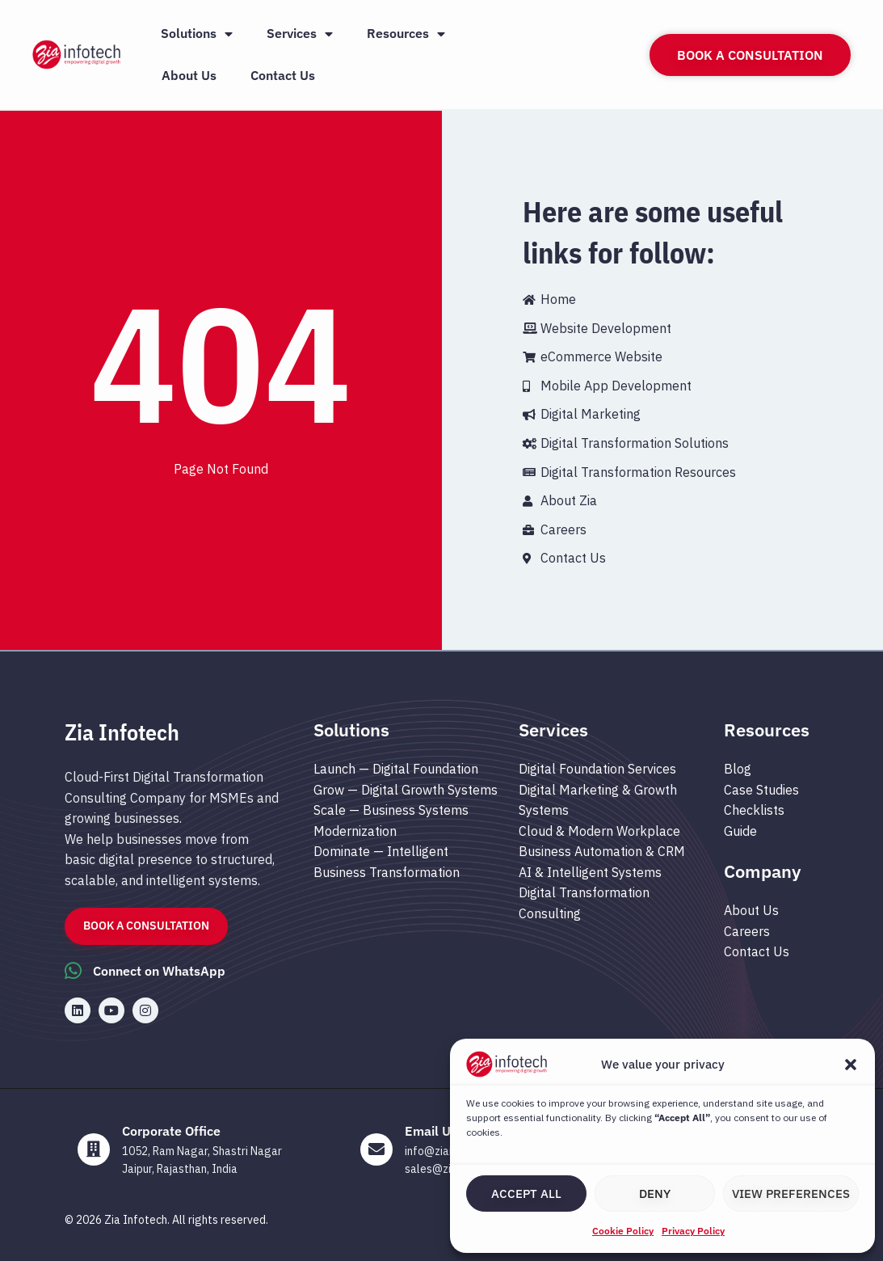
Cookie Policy (623, 1231)
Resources (406, 33)
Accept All (526, 1193)
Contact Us (282, 75)
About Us (189, 75)
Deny (655, 1193)
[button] (851, 1064)
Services (300, 33)
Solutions (197, 33)
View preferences (791, 1193)
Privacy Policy (693, 1231)
